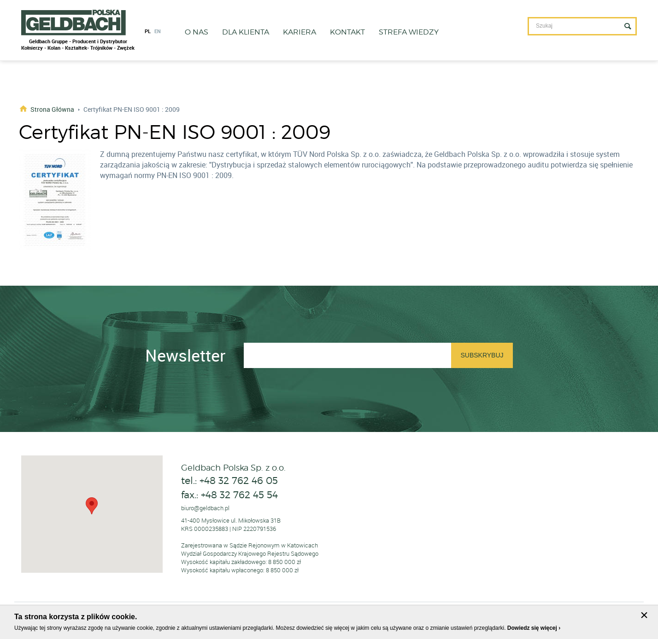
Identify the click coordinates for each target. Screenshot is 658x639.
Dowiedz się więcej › (533, 628)
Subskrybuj (481, 355)
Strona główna (52, 109)
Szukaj (627, 26)
